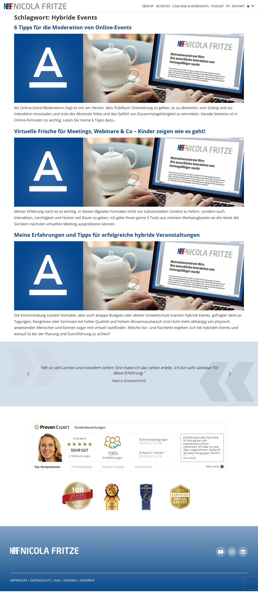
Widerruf (87, 581)
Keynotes (163, 6)
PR (227, 6)
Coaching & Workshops (190, 6)
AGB (57, 581)
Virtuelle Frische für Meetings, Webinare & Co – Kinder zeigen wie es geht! (109, 131)
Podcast (217, 6)
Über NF (148, 6)
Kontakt (238, 6)
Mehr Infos (215, 466)
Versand (70, 581)
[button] (28, 374)
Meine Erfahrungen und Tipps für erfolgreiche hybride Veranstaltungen (107, 234)
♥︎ (250, 5)
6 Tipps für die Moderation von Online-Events (73, 27)
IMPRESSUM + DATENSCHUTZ (30, 581)
